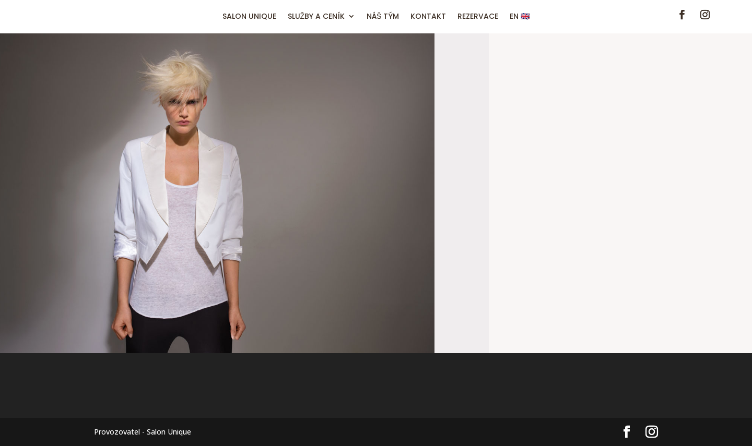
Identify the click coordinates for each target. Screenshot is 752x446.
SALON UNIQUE (249, 17)
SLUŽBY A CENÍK (316, 17)
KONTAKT (428, 17)
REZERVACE (477, 17)
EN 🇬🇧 (520, 17)
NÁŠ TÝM (383, 17)
